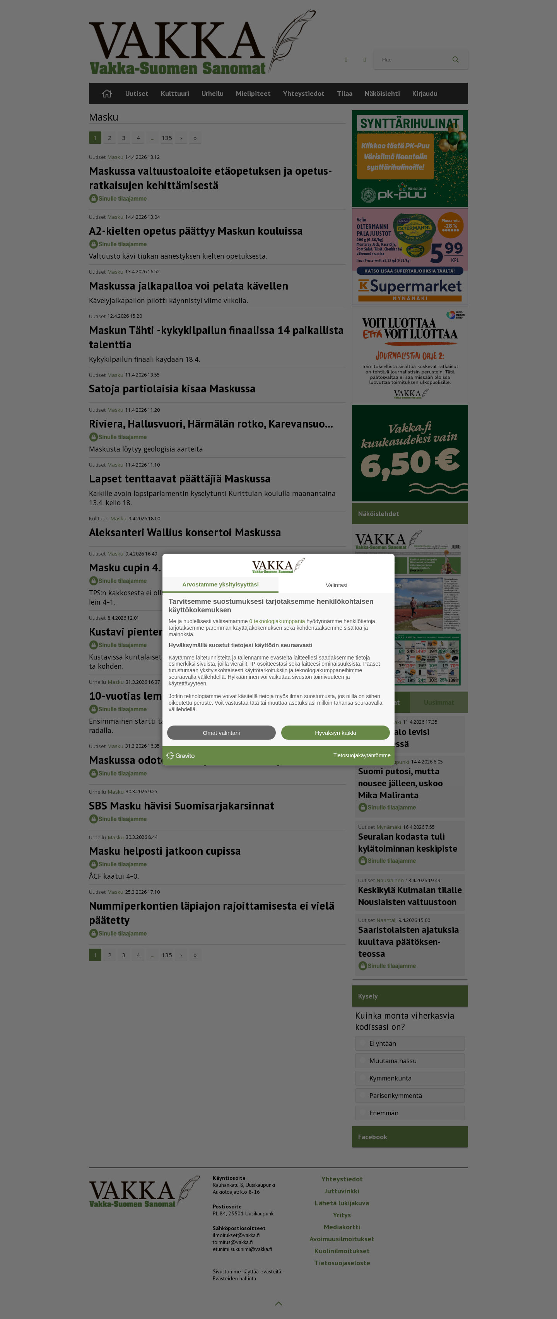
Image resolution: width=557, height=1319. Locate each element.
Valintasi (336, 585)
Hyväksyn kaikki (335, 732)
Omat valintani (221, 732)
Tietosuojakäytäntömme (362, 755)
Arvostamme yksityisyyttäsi (220, 584)
